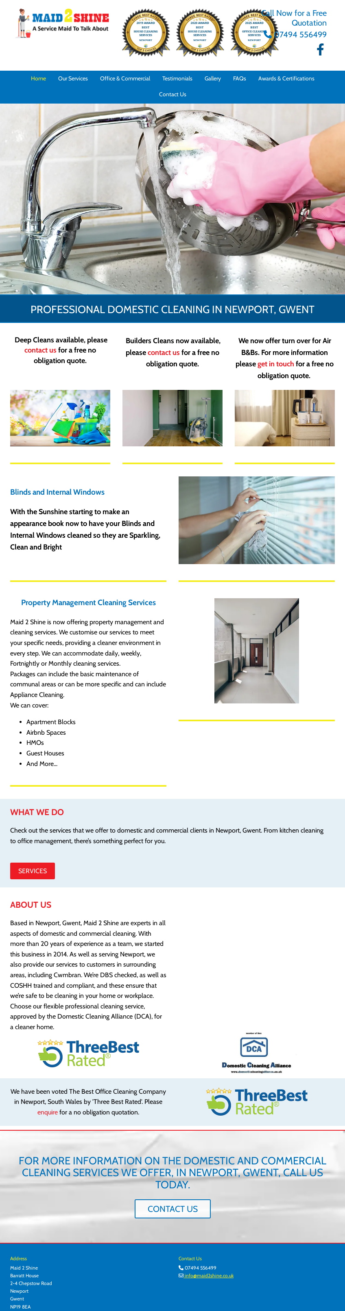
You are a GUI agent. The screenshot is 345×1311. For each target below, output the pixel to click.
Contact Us (172, 94)
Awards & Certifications (286, 78)
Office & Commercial (125, 78)
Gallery (213, 78)
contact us (40, 350)
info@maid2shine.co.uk (208, 1275)
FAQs (239, 78)
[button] (32, 871)
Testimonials (177, 78)
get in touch (276, 363)
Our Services (73, 78)
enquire (47, 1112)
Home (38, 78)
